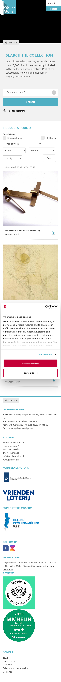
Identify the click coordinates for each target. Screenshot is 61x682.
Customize (31, 372)
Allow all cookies (30, 363)
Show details (45, 354)
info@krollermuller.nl (13, 456)
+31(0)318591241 (11, 459)
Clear (48, 158)
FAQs (5, 657)
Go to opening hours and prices (18, 428)
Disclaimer (8, 664)
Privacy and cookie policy (15, 668)
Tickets (53, 8)
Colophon (8, 671)
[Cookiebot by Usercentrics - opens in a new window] (45, 307)
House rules (9, 660)
